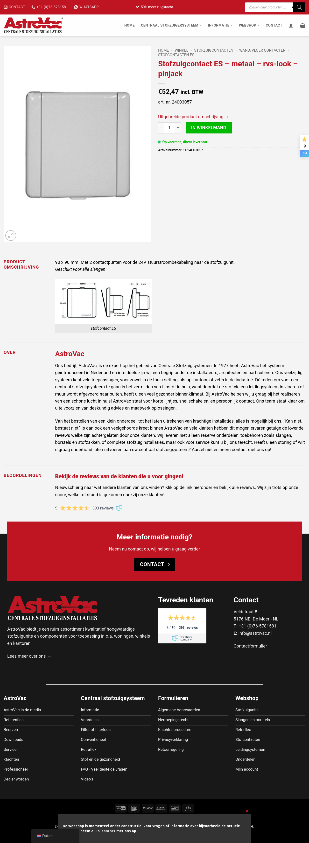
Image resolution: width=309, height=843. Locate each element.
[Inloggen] (290, 25)
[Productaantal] (169, 127)
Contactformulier (250, 645)
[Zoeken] (299, 7)
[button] (302, 25)
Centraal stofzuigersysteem (171, 25)
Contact (274, 25)
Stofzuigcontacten (213, 50)
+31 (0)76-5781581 (258, 625)
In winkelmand (208, 127)
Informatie (220, 25)
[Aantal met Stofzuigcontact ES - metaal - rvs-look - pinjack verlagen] (161, 127)
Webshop (249, 25)
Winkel (181, 50)
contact (108, 831)
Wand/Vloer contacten (262, 50)
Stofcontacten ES (176, 55)
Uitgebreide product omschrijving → (193, 116)
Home (129, 25)
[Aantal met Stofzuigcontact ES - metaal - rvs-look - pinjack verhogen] (178, 127)
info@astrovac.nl (255, 633)
